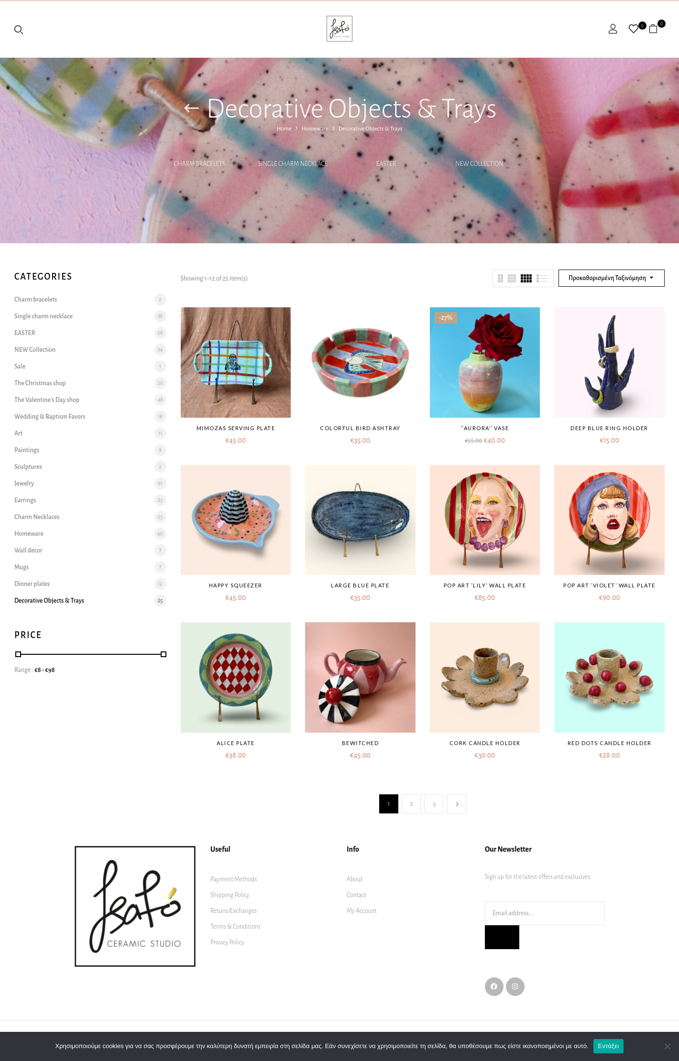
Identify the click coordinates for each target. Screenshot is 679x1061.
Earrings (25, 500)
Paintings (26, 450)
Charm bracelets (199, 164)
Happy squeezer (236, 585)
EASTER (386, 164)
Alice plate (236, 743)
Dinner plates (32, 584)
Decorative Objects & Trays (49, 600)
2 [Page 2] (411, 803)
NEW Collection (479, 164)
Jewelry (24, 483)
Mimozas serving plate (236, 428)
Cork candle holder (485, 743)
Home (283, 129)
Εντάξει (608, 1046)
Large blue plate (360, 585)
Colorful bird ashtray (360, 428)
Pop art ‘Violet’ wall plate (609, 585)
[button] (657, 28)
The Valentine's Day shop (46, 400)
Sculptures (28, 467)
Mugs (21, 567)
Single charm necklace (293, 164)
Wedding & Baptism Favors (49, 416)
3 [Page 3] (434, 803)
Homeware (315, 129)
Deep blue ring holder (609, 428)
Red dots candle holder (610, 743)
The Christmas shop (40, 383)
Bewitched (360, 743)
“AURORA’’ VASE (485, 428)
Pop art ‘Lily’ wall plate (485, 585)
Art (18, 433)
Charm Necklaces (36, 517)
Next (456, 803)
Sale (19, 366)
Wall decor (28, 550)
